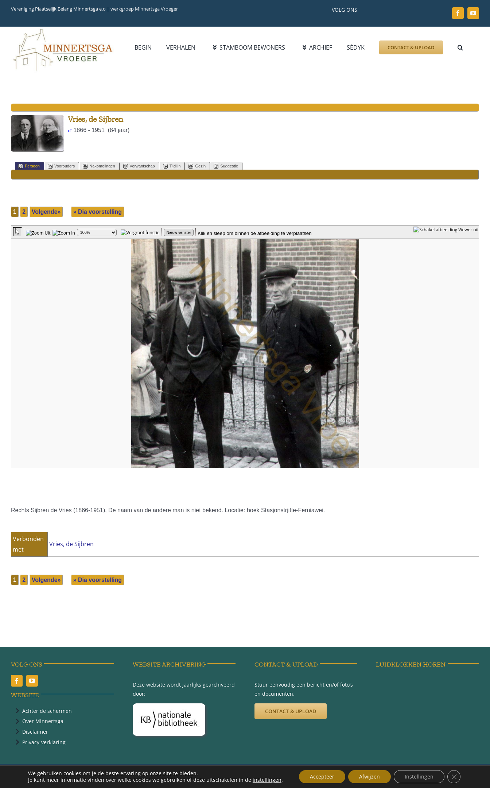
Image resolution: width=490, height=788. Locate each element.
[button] (460, 47)
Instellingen (419, 776)
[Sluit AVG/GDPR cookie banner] (453, 776)
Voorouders (61, 166)
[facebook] (458, 13)
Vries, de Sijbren (71, 544)
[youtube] (473, 13)
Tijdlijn (172, 166)
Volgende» (46, 212)
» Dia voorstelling (97, 212)
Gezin (197, 166)
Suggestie (226, 166)
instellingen (267, 780)
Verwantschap (139, 166)
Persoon (29, 166)
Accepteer (322, 776)
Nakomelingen (99, 166)
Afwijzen (369, 776)
